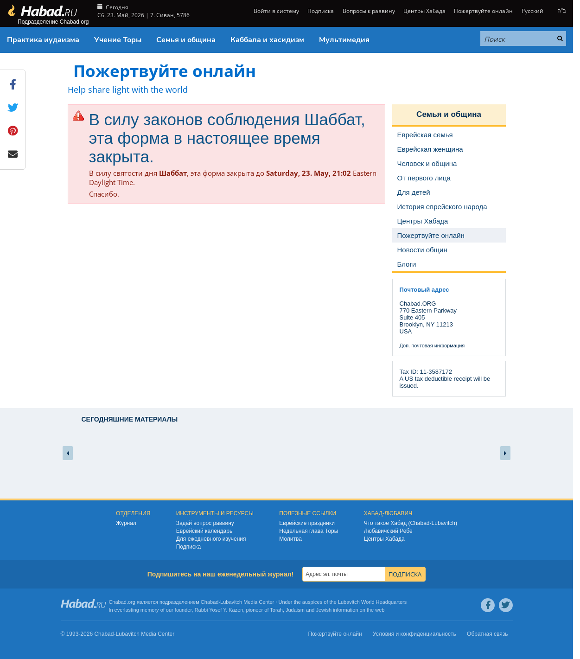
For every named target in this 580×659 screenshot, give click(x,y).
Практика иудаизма (43, 40)
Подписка (320, 11)
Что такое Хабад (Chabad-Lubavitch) (410, 523)
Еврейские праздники (307, 523)
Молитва (290, 539)
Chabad (210, 602)
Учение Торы (117, 40)
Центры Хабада (424, 11)
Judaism (295, 610)
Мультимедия (344, 40)
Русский (532, 11)
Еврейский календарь (204, 531)
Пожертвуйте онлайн (483, 11)
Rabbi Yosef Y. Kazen (219, 610)
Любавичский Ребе (388, 531)
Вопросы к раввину (369, 11)
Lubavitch (231, 602)
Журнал (126, 523)
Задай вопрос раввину (205, 523)
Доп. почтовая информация (432, 345)
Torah (276, 610)
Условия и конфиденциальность (414, 634)
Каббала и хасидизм (267, 40)
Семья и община (186, 40)
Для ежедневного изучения (211, 539)
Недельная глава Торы (308, 531)
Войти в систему (275, 11)
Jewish (323, 610)
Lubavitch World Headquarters (372, 602)
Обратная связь (487, 634)
